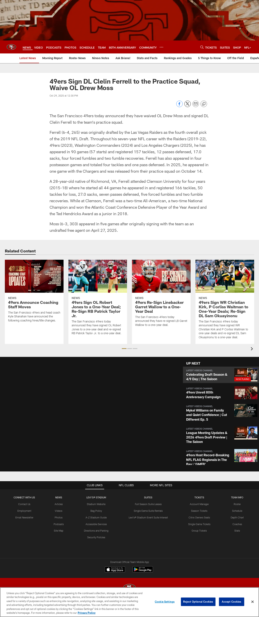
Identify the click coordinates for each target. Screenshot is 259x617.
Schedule (237, 510)
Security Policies (96, 537)
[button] (124, 348)
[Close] (252, 601)
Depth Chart (237, 517)
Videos (58, 510)
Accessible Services (96, 524)
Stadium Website (96, 504)
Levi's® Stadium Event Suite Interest (148, 517)
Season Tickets (199, 510)
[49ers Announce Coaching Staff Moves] (34, 293)
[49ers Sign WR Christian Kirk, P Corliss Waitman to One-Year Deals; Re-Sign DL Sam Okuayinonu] (224, 302)
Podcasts (59, 524)
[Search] (202, 47)
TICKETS (199, 497)
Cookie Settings (165, 601)
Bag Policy (96, 510)
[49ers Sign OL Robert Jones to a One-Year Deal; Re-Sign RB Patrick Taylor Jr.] (97, 300)
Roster (237, 504)
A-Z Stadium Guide (96, 517)
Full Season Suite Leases (148, 504)
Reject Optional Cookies (198, 601)
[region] (129, 602)
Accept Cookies (231, 601)
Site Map (58, 530)
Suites (148, 497)
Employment (24, 510)
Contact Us (24, 504)
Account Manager (199, 504)
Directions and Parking (96, 530)
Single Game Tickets (199, 524)
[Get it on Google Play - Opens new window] (142, 571)
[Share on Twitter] (187, 106)
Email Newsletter (24, 517)
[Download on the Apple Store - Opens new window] (115, 569)
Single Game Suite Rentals (148, 510)
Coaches (237, 524)
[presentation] (252, 349)
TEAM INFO (237, 497)
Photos (59, 517)
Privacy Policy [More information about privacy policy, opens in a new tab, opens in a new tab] (87, 612)
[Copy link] (204, 104)
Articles (59, 504)
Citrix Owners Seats (199, 517)
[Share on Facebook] (179, 106)
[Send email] (195, 106)
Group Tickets (199, 530)
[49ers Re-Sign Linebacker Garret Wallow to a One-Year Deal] (161, 296)
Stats (237, 530)
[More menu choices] (161, 47)
